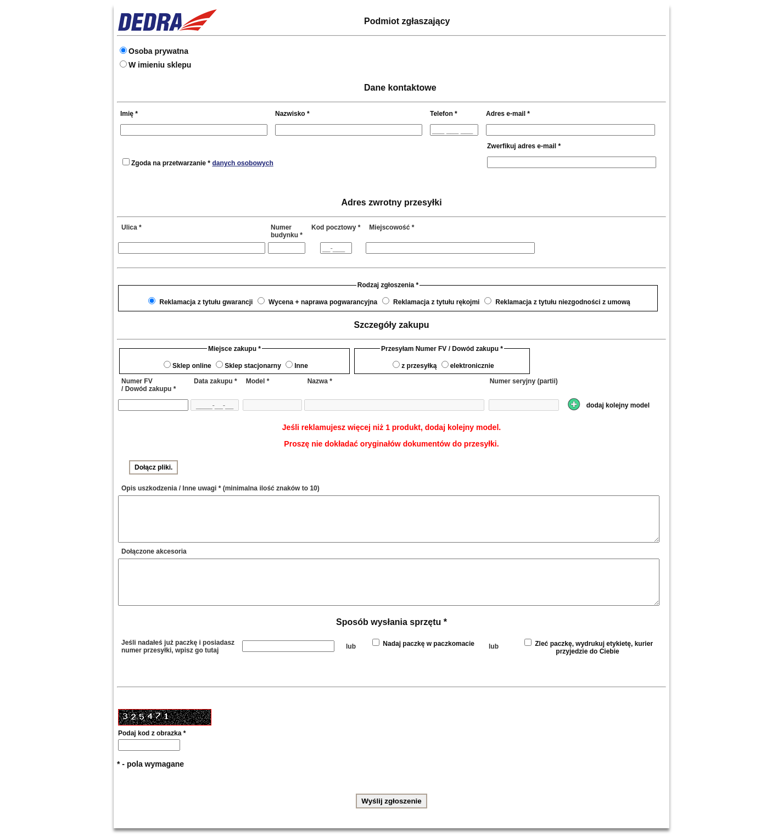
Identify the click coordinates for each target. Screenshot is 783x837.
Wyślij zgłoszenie (391, 801)
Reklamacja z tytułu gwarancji (206, 302)
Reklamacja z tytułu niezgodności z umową (562, 302)
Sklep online (191, 366)
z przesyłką (419, 366)
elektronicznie (472, 366)
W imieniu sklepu (159, 64)
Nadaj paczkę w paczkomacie (428, 644)
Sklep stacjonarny (253, 366)
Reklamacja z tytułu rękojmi (436, 302)
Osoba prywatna (158, 51)
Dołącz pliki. (153, 467)
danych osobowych (242, 163)
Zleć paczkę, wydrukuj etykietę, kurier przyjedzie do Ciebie (594, 647)
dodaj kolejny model (618, 405)
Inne (301, 366)
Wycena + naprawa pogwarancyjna (323, 302)
